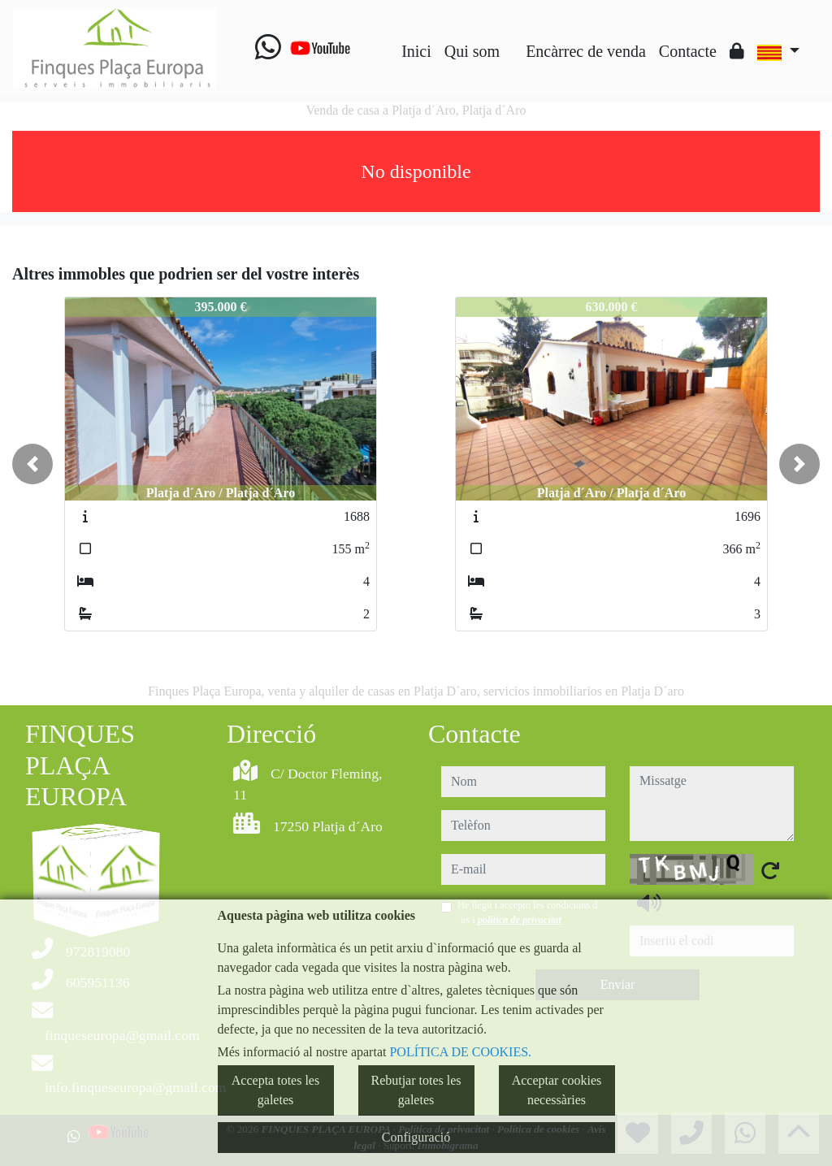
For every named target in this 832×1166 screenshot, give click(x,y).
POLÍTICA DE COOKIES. (460, 1052)
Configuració (416, 1137)
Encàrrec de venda (586, 51)
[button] (32, 464)
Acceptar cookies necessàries (557, 1090)
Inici (416, 51)
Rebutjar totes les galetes (415, 1090)
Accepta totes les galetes (275, 1090)
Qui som (472, 51)
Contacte (688, 51)
